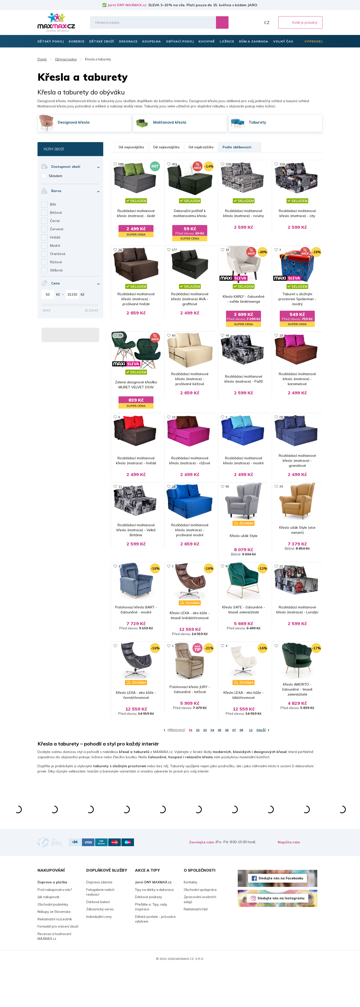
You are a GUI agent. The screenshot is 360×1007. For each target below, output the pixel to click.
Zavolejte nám (201, 882)
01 (190, 770)
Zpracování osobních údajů (200, 939)
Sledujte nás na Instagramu (281, 938)
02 (198, 770)
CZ (267, 22)
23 (281, 593)
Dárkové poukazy (148, 937)
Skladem (55, 176)
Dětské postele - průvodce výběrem (155, 958)
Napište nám (289, 882)
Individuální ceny (99, 956)
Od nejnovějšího (131, 147)
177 (174, 250)
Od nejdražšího (201, 147)
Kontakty (190, 922)
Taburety (257, 122)
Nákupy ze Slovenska (54, 952)
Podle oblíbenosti (239, 147)
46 (227, 336)
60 (173, 336)
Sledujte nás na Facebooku (280, 918)
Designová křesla (74, 122)
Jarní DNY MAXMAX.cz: (127, 5)
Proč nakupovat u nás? (55, 929)
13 (227, 250)
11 (120, 507)
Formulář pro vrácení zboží (58, 966)
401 (174, 164)
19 (281, 336)
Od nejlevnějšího (166, 147)
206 (228, 164)
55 (227, 507)
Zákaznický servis (100, 949)
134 (281, 164)
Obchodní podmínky (53, 944)
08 (241, 770)
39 (120, 336)
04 (212, 770)
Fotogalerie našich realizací (100, 931)
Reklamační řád (196, 949)
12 (250, 770)
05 (219, 770)
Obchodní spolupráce (200, 929)
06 (226, 770)
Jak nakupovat (48, 937)
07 (234, 770)
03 (205, 770)
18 (173, 507)
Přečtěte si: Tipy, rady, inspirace (151, 946)
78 (281, 422)
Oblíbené (245, 22)
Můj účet (256, 22)
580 (121, 164)
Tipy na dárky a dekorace (154, 929)
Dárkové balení (98, 942)
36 (120, 250)
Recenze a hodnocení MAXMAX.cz (54, 976)
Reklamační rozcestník (55, 959)
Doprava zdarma (99, 922)
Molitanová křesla (169, 122)
